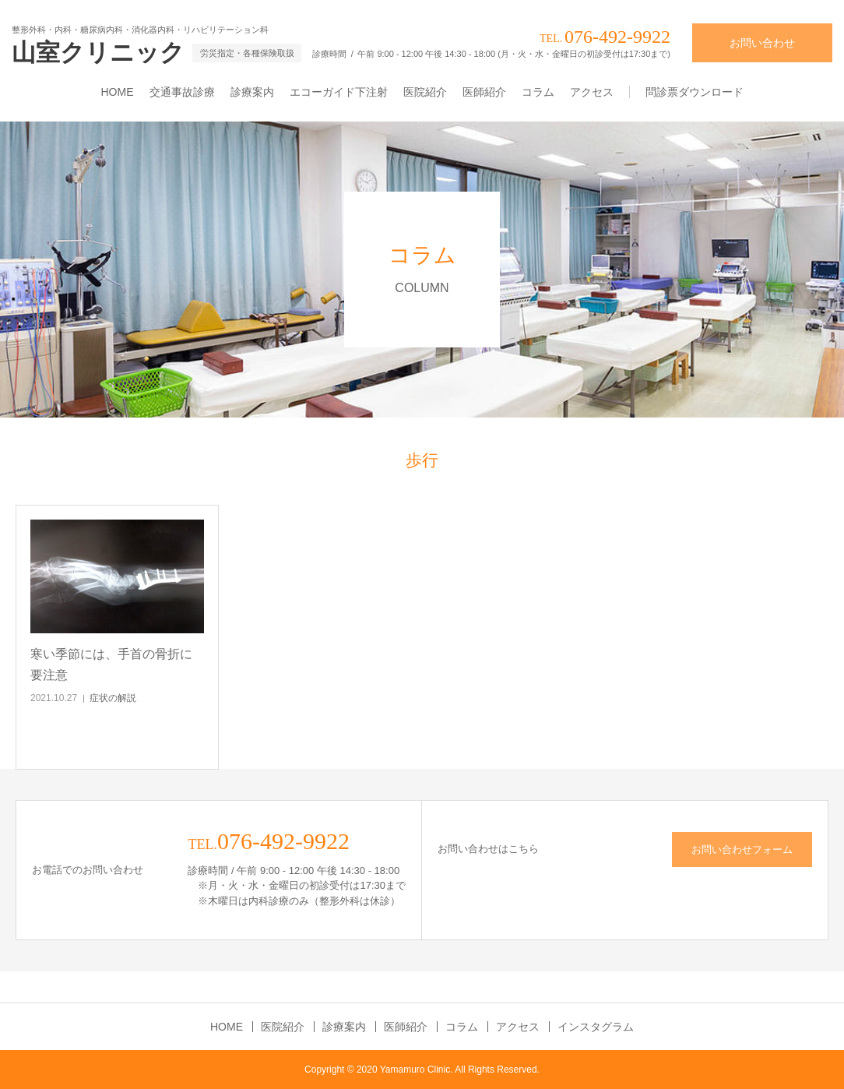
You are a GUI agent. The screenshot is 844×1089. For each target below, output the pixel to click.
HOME (117, 92)
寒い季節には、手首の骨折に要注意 (111, 664)
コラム (538, 92)
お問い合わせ (762, 43)
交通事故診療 (182, 92)
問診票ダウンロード (694, 92)
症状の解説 (113, 698)
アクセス (592, 92)
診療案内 (252, 92)
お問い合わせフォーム (742, 849)
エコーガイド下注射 (339, 92)
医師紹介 (484, 92)
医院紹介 (425, 92)
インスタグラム (595, 1026)
